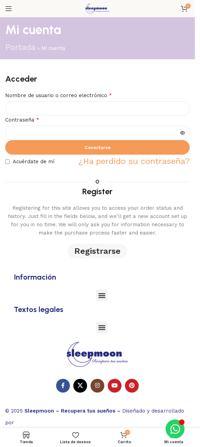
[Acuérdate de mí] (7, 161)
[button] (101, 295)
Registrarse (97, 251)
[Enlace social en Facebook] (63, 386)
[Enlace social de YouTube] (115, 386)
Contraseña (22, 119)
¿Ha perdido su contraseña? (134, 161)
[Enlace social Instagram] (97, 386)
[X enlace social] (80, 386)
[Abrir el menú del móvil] (8, 8)
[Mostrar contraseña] (182, 133)
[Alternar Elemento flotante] (175, 428)
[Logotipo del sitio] (97, 8)
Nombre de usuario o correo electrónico (58, 95)
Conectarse (97, 147)
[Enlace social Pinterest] (132, 386)
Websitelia (36, 421)
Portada (20, 47)
